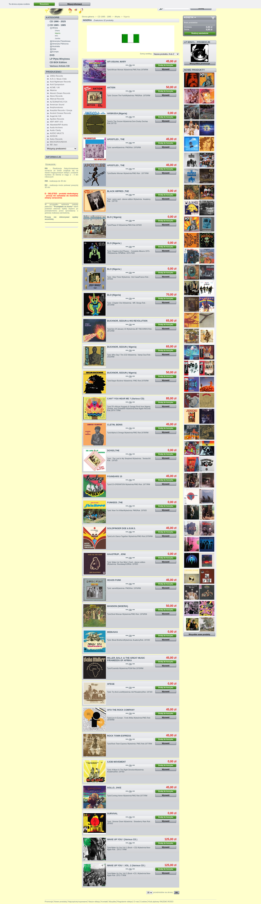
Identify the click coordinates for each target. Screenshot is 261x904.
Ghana (57, 30)
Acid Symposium (57, 84)
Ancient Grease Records (60, 113)
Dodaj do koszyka (165, 65)
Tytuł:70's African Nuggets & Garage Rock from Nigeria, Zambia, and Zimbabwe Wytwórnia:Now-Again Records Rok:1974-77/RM (129, 408)
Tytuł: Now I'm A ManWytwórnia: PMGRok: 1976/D (127, 510)
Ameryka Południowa (61, 41)
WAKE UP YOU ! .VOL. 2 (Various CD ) (126, 865)
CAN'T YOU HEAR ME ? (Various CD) (125, 398)
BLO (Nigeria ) (114, 243)
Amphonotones (56, 107)
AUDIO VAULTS (57, 133)
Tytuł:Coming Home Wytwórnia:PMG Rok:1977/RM (127, 796)
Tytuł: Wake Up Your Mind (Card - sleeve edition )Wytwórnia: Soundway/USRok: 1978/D (126, 563)
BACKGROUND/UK (58, 142)
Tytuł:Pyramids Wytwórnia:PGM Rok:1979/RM (125, 668)
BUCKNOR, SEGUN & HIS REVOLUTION (127, 321)
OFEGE (110, 684)
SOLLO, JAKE (114, 787)
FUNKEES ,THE (115, 502)
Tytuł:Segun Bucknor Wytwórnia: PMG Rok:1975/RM (127, 381)
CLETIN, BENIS (114, 424)
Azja (54, 49)
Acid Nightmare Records (60, 82)
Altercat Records (57, 99)
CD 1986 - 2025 (58, 21)
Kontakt (104, 902)
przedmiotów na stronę (163, 892)
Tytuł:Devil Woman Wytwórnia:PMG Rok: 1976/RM (127, 614)
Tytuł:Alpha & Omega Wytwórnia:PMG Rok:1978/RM (127, 433)
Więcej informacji (74, 4)
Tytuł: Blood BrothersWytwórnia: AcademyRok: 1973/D (128, 640)
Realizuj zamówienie (199, 33)
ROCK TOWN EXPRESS (119, 736)
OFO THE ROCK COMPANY (121, 710)
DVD (52, 55)
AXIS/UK (53, 136)
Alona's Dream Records (60, 93)
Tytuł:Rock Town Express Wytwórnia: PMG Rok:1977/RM (129, 744)
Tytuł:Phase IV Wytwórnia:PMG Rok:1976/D (124, 225)
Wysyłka (112, 902)
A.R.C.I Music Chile (58, 79)
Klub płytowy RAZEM (157, 902)
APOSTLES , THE (115, 139)
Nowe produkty (194, 70)
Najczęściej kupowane (77, 902)
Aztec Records (56, 139)
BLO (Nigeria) (114, 295)
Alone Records (56, 96)
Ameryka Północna (60, 44)
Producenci (53, 71)
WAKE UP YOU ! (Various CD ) (122, 839)
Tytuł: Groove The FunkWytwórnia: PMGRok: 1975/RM (128, 96)
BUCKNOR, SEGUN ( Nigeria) (121, 347)
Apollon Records (57, 119)
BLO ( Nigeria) (114, 217)
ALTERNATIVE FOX (58, 102)
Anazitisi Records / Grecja (61, 110)
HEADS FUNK (114, 580)
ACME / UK (55, 87)
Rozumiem (44, 4)
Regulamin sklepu (125, 902)
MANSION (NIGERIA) (117, 606)
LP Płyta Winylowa (60, 59)
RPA (56, 36)
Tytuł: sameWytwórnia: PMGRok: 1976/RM (124, 147)
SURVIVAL (112, 813)
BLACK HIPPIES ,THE (118, 191)
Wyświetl (165, 69)
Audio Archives (56, 127)
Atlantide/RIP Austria (59, 125)
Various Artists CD (60, 66)
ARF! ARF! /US (56, 122)
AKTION (111, 87)
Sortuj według (146, 54)
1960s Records (56, 76)
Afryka (55, 28)
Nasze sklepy (94, 902)
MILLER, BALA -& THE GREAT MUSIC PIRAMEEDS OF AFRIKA (126, 659)
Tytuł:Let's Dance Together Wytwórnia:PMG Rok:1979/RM (130, 536)
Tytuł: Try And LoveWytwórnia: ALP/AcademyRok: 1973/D (129, 692)
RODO (170, 902)
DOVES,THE (113, 450)
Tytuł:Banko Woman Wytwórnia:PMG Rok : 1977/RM (127, 173)
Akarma (53, 90)
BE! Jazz (53, 145)
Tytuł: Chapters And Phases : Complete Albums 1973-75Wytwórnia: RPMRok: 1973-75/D (128, 252)
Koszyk (189, 17)
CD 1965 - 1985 (58, 25)
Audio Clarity (55, 130)
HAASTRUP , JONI (116, 554)
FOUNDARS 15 (114, 476)
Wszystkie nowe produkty (199, 634)
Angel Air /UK (55, 116)
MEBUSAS (112, 632)
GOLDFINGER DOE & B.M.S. (121, 528)
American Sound (57, 105)
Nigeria (57, 33)
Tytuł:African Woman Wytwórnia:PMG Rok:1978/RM (127, 70)
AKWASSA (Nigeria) (117, 113)
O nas (136, 902)
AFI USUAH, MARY (116, 61)
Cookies (143, 902)
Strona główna (88, 17)
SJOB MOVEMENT (116, 762)
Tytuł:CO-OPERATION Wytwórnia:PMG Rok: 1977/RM (128, 484)
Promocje (49, 902)
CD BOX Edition (58, 62)
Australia (56, 46)
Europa (55, 52)
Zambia (57, 38)
